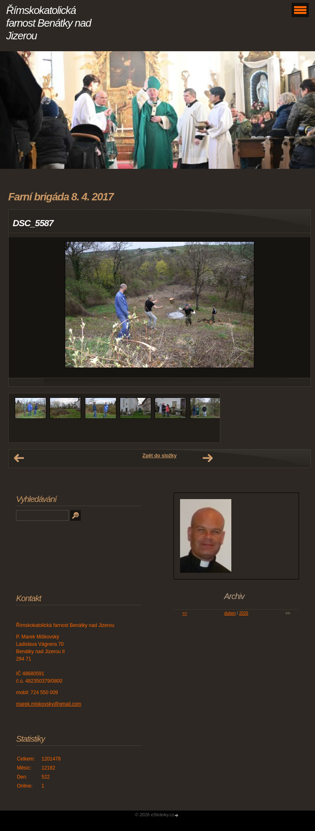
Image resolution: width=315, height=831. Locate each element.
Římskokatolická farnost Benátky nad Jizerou (48, 23)
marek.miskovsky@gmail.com (48, 704)
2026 (243, 613)
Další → (207, 458)
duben (230, 613)
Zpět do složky (159, 456)
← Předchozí (19, 458)
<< (184, 613)
